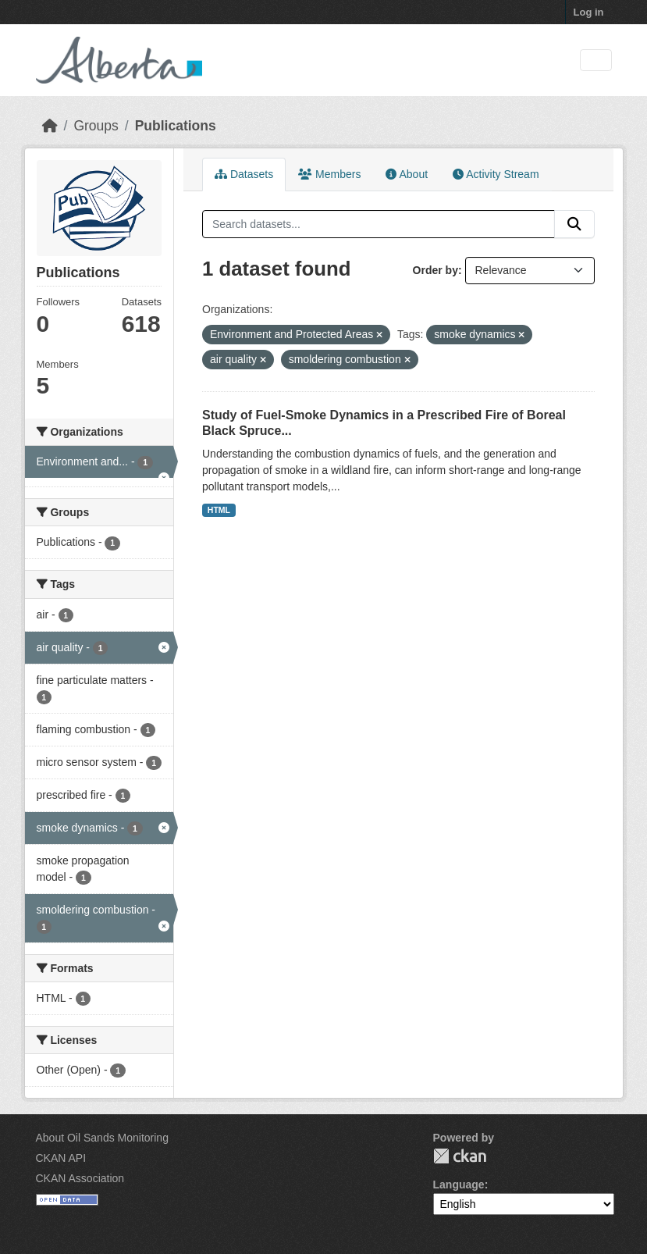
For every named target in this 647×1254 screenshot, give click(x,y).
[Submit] (574, 224)
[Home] (50, 126)
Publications (175, 126)
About (407, 174)
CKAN (459, 1156)
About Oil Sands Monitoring (102, 1137)
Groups (95, 126)
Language (459, 1184)
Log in (589, 12)
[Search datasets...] (378, 224)
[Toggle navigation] (596, 60)
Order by (435, 270)
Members (329, 174)
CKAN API (61, 1158)
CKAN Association (80, 1178)
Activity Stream (496, 174)
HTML (219, 510)
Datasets (244, 174)
